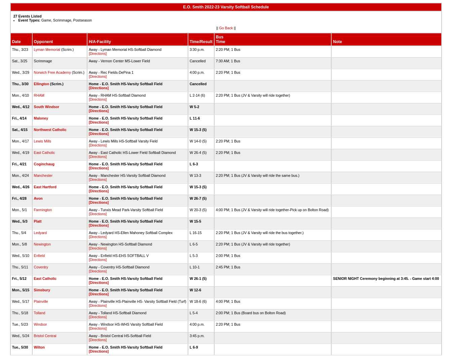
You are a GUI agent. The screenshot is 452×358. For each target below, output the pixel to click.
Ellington (41, 84)
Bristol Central (45, 336)
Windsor (40, 324)
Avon (38, 198)
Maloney (41, 118)
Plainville (41, 301)
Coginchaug (44, 164)
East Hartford (45, 187)
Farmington (43, 210)
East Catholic (44, 153)
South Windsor (47, 107)
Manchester (43, 175)
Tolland (39, 313)
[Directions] (98, 54)
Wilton (39, 347)
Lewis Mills (42, 141)
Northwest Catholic (50, 130)
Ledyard (40, 233)
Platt (38, 221)
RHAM (39, 95)
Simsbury (42, 290)
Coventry (41, 267)
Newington (42, 244)
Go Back (226, 28)
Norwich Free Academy (52, 72)
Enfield (39, 256)
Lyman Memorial (47, 49)
